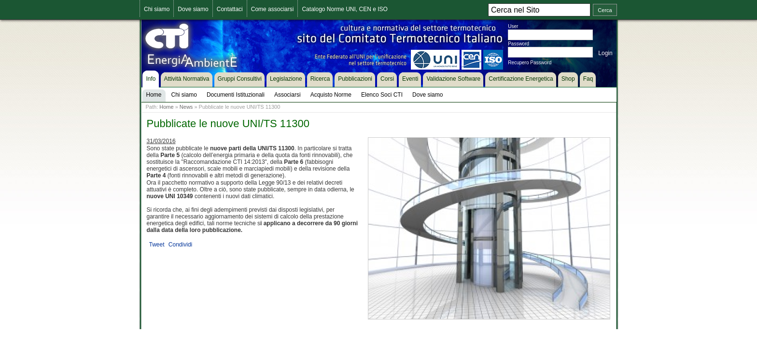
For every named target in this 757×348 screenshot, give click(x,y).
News (186, 107)
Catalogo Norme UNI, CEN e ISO (344, 9)
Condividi (180, 244)
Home (166, 107)
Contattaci (230, 9)
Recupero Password (529, 62)
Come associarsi (272, 9)
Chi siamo (156, 9)
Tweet (157, 244)
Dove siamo (193, 9)
